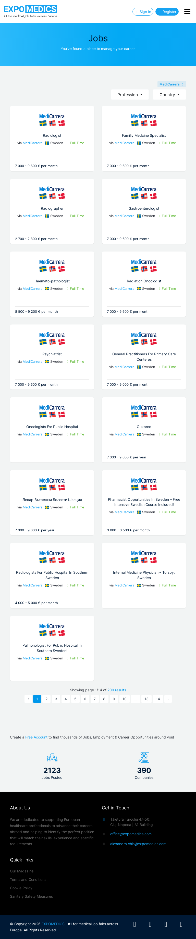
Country (168, 94)
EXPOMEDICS (53, 924)
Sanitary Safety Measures (31, 896)
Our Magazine (21, 871)
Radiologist (52, 135)
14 (158, 699)
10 (124, 699)
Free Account (36, 737)
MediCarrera (172, 84)
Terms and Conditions (28, 879)
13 (146, 699)
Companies (144, 777)
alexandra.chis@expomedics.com (138, 844)
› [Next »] (168, 699)
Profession (128, 94)
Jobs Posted (52, 777)
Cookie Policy (21, 888)
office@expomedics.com (131, 834)
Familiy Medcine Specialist (144, 135)
